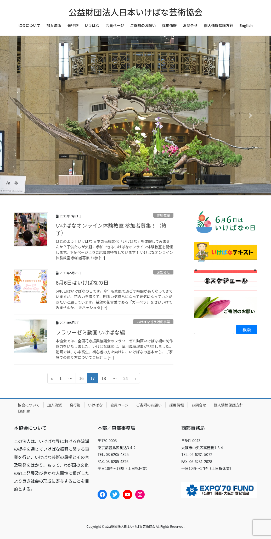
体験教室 (163, 215)
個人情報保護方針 (228, 405)
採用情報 (176, 405)
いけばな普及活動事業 (153, 321)
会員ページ (119, 405)
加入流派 (54, 405)
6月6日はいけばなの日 (82, 282)
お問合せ (198, 405)
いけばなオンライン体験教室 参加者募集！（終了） (111, 229)
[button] (20, 115)
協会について (29, 405)
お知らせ (163, 272)
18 (103, 379)
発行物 (75, 405)
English (24, 411)
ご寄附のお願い (149, 405)
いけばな (95, 405)
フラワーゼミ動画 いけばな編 (90, 332)
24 (125, 379)
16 (81, 379)
